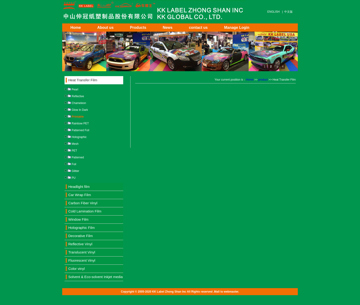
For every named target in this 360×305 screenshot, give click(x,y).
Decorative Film (80, 236)
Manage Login (236, 28)
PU (70, 177)
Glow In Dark (76, 110)
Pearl (71, 89)
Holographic (76, 137)
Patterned (74, 157)
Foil (70, 164)
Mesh (72, 143)
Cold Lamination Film (84, 211)
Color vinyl (76, 269)
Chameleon (75, 103)
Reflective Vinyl (80, 244)
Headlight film (79, 187)
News (167, 28)
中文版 (288, 11)
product (263, 79)
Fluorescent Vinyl (81, 260)
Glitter (72, 171)
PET (71, 150)
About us (105, 28)
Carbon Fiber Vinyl (82, 203)
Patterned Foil (77, 130)
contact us (198, 28)
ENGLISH (273, 11)
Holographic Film (81, 228)
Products (138, 28)
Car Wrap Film (79, 195)
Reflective (74, 96)
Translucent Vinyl (81, 252)
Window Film (78, 219)
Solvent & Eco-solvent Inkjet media (95, 277)
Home (75, 28)
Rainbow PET (77, 123)
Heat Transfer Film (82, 80)
